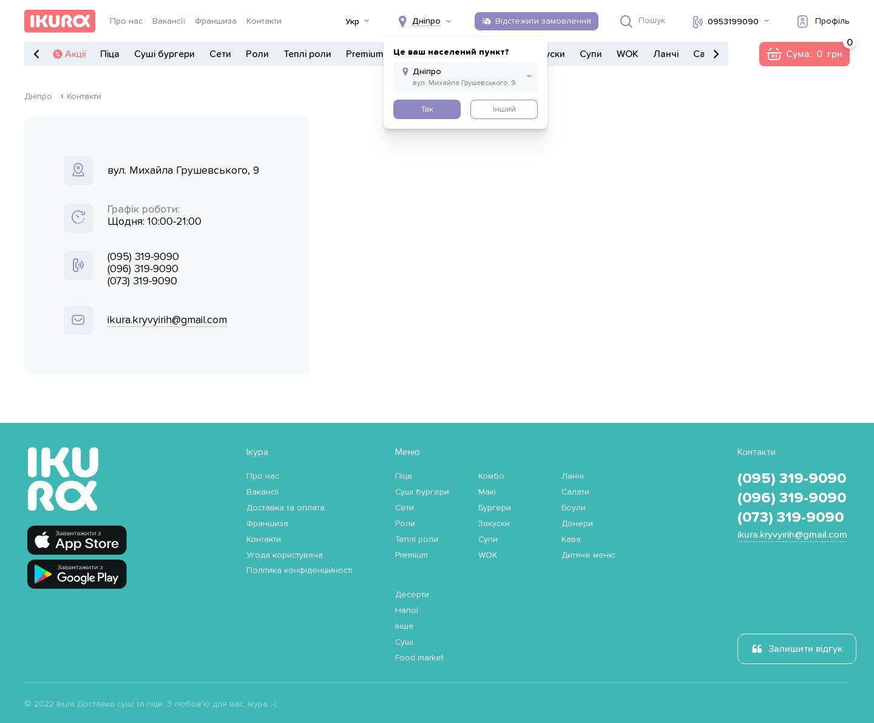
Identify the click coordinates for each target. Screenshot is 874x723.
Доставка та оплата (285, 508)
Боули (573, 508)
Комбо (491, 476)
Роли (257, 54)
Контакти (264, 21)
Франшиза (216, 21)
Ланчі (666, 54)
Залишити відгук (805, 649)
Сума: (818, 50)
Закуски (494, 523)
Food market (419, 658)
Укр (352, 22)
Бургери (494, 508)
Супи (591, 54)
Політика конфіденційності (299, 570)
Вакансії (168, 21)
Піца (110, 54)
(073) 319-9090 (142, 281)
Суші (404, 642)
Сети (220, 54)
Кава (571, 539)
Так (427, 109)
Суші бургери (164, 54)
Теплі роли (307, 54)
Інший (504, 109)
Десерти (412, 595)
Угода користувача (284, 555)
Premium (365, 54)
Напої (406, 610)
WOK (628, 54)
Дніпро (38, 96)
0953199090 (733, 22)
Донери (577, 523)
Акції (75, 54)
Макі (487, 492)
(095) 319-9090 (143, 257)
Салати (575, 492)
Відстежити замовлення (543, 21)
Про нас (126, 21)
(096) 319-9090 (142, 269)
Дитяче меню (588, 555)
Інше (404, 626)
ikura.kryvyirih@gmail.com (167, 320)
